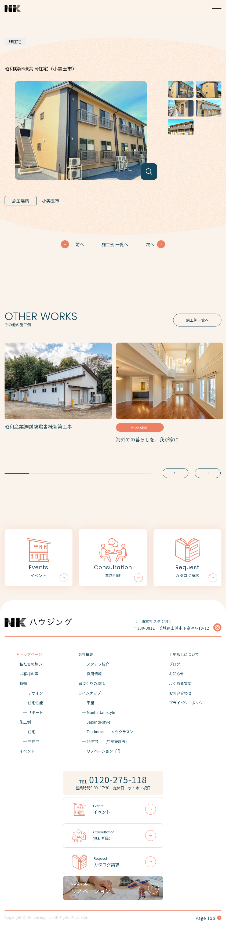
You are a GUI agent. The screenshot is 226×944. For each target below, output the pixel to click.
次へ (150, 244)
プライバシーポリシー (187, 702)
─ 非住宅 (29, 741)
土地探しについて (184, 654)
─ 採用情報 (90, 673)
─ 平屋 (86, 702)
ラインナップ (89, 693)
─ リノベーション (99, 751)
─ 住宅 (27, 731)
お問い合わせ (180, 693)
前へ (79, 244)
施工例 (25, 722)
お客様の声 (29, 673)
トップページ (31, 654)
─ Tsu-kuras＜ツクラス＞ (106, 731)
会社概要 (85, 654)
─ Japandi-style (94, 722)
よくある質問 (180, 683)
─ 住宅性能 (31, 702)
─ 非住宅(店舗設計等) (102, 741)
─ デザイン (31, 693)
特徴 (23, 683)
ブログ (174, 664)
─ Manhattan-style (96, 712)
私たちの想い (31, 664)
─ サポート (31, 712)
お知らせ (176, 673)
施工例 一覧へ (114, 244)
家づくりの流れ (91, 683)
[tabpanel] (58, 388)
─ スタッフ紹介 (93, 664)
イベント (27, 751)
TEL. (113, 779)
